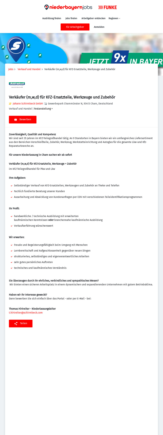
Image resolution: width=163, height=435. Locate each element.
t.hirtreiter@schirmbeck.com (26, 312)
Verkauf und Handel (29, 69)
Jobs (10, 69)
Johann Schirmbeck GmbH (28, 103)
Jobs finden (71, 18)
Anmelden (99, 27)
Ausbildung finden (51, 18)
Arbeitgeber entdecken (93, 18)
